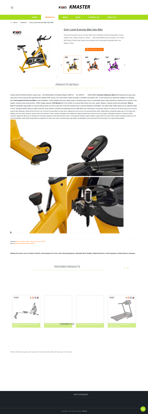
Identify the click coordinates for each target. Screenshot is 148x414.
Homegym (131, 253)
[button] (12, 7)
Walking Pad (14, 253)
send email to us (94, 49)
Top (143, 408)
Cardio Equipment (111, 253)
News (65, 19)
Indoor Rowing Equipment (66, 253)
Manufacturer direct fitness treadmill (23, 243)
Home (34, 19)
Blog (78, 19)
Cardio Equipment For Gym (49, 253)
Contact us (93, 19)
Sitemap (84, 411)
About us (111, 19)
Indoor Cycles (23, 253)
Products (49, 19)
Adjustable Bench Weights (84, 253)
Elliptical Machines (99, 253)
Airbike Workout (123, 253)
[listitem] (74, 64)
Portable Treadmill (34, 253)
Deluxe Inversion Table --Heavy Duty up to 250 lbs (30, 241)
